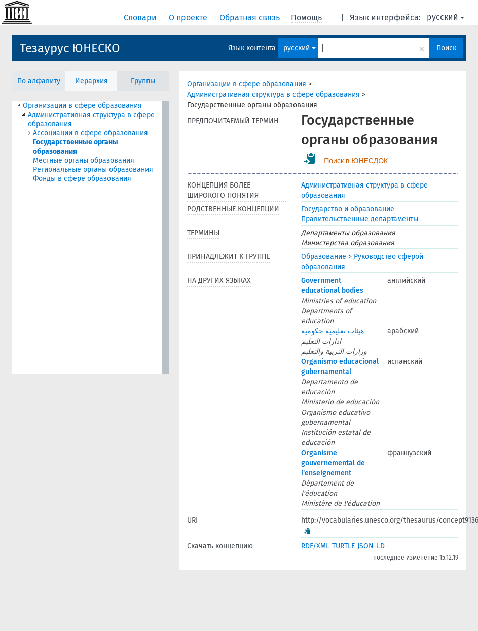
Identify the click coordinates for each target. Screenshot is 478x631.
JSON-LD (371, 546)
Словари (141, 17)
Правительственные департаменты (359, 219)
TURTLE (343, 546)
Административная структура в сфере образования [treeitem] (91, 119)
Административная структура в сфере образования (273, 94)
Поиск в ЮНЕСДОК (356, 161)
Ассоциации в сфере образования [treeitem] (90, 133)
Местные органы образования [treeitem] (83, 160)
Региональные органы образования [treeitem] (93, 169)
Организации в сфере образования (246, 84)
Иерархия (91, 81)
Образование (323, 256)
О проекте (189, 17)
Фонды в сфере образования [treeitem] (82, 178)
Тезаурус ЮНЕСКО (70, 48)
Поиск (446, 48)
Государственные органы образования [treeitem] (75, 147)
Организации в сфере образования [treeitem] (82, 105)
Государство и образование (347, 209)
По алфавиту (38, 81)
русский (445, 17)
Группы (143, 81)
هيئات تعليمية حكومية (332, 331)
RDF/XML (315, 546)
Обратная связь (250, 17)
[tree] (90, 237)
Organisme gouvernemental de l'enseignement (333, 463)
